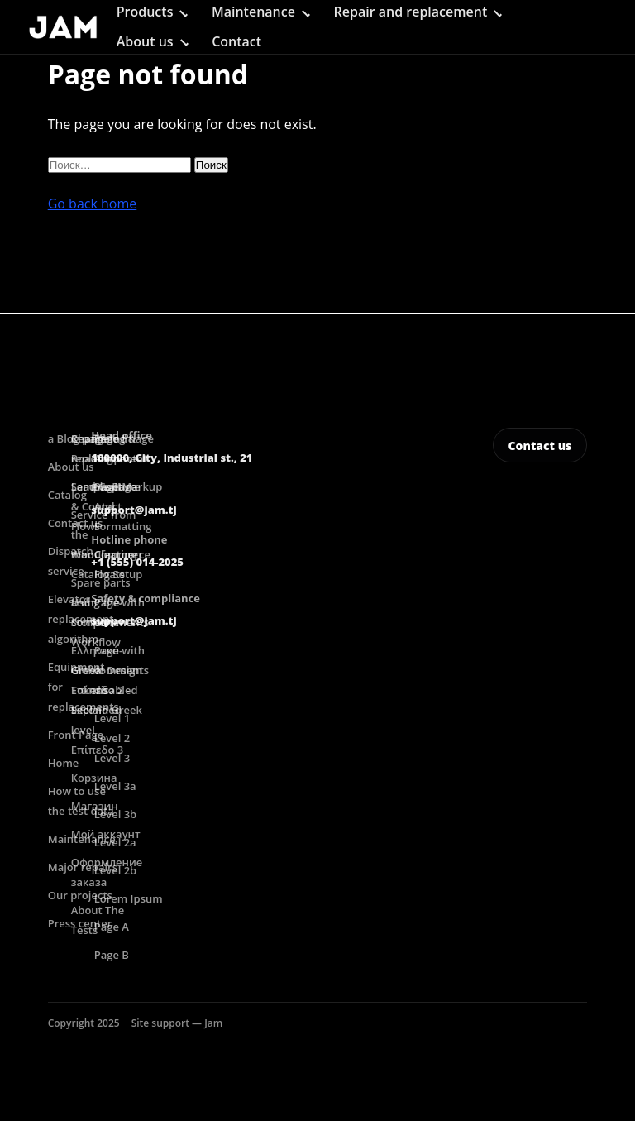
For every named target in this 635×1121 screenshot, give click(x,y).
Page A (111, 926)
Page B (111, 954)
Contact (236, 41)
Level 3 (112, 757)
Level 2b (115, 870)
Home (63, 762)
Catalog (67, 494)
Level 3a (115, 785)
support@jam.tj (133, 509)
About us (145, 41)
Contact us (540, 445)
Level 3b (115, 814)
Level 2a (115, 842)
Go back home (92, 203)
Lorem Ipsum (128, 898)
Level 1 (112, 718)
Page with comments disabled (121, 670)
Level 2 (112, 738)
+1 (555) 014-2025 (137, 561)
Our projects (80, 895)
